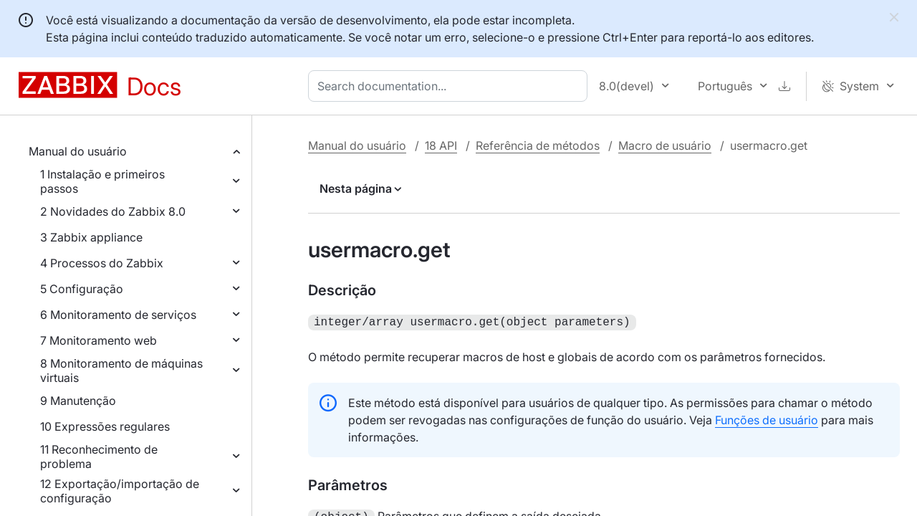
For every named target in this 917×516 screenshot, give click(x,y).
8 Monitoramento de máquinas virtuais (121, 370)
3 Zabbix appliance (91, 237)
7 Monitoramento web (98, 340)
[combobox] (450, 86)
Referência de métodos (538, 145)
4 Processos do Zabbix (101, 263)
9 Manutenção (78, 400)
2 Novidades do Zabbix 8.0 (113, 211)
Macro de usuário (664, 145)
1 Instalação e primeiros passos (102, 181)
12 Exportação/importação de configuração (119, 491)
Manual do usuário (78, 151)
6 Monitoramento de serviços (118, 314)
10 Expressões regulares (105, 426)
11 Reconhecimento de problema (99, 456)
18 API (441, 145)
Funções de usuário (766, 418)
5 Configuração (81, 289)
